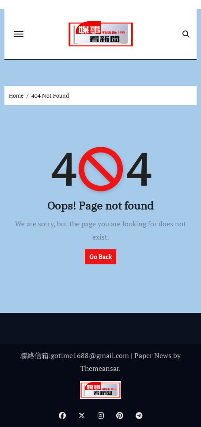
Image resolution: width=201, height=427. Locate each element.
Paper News (152, 355)
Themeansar (99, 368)
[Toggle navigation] (18, 34)
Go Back (100, 256)
